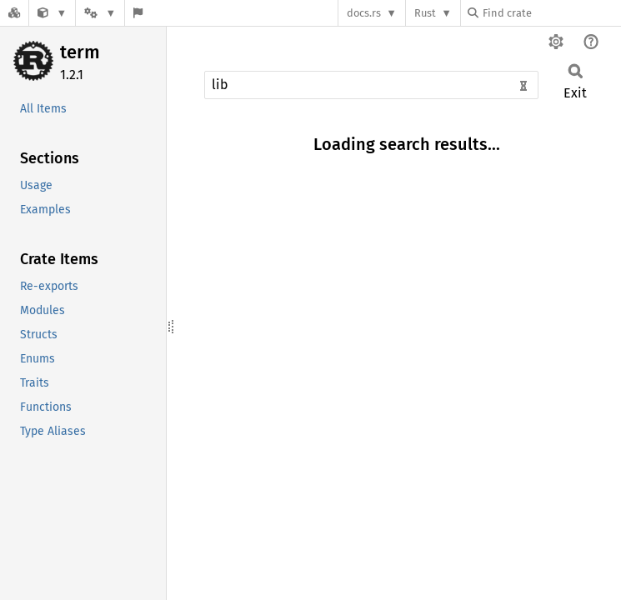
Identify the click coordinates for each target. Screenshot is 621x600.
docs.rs (364, 13)
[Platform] (100, 13)
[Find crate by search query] (551, 13)
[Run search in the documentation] (371, 85)
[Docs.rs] (14, 13)
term (80, 52)
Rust (425, 13)
